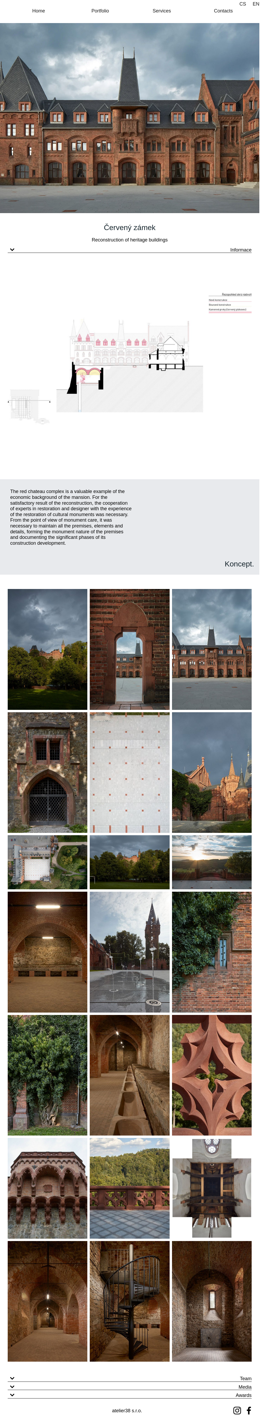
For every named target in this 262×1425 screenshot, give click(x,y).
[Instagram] (237, 1410)
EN (256, 4)
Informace (241, 250)
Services (162, 11)
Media (245, 1387)
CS (242, 4)
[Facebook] (249, 1410)
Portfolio (100, 11)
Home (38, 11)
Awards (244, 1395)
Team (246, 1378)
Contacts (223, 11)
